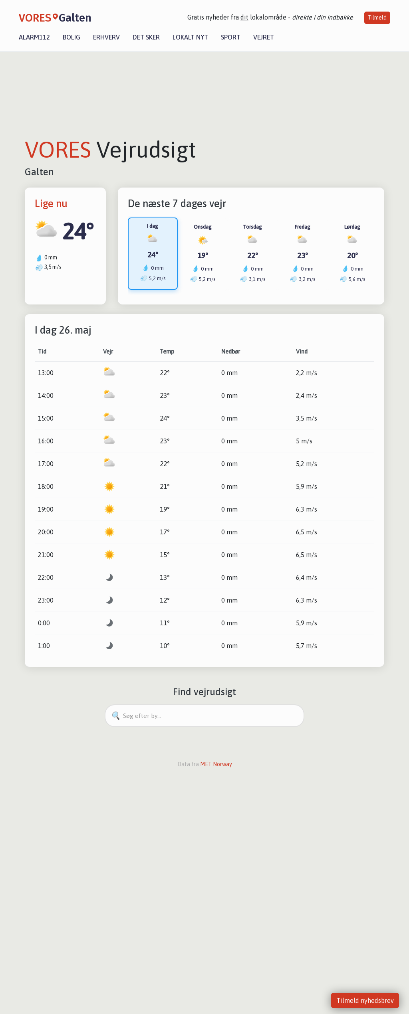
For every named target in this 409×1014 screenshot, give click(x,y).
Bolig (71, 37)
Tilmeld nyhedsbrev (365, 1000)
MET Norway (216, 764)
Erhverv (106, 37)
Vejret (263, 37)
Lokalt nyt (190, 37)
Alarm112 (34, 37)
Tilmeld (377, 17)
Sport (230, 37)
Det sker (146, 37)
